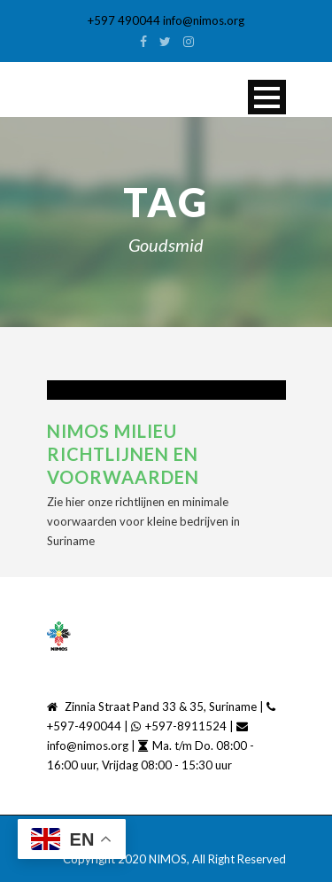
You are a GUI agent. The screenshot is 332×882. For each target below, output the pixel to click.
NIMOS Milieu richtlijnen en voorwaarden (123, 454)
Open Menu (267, 97)
